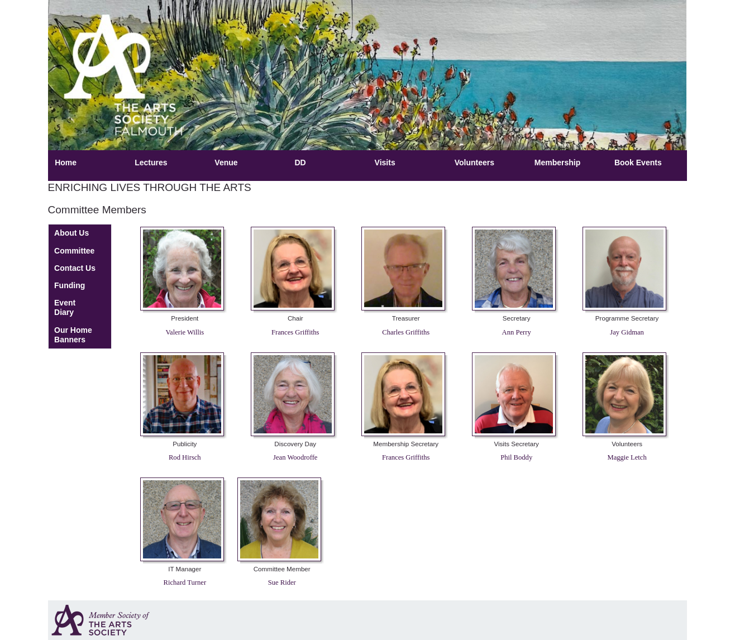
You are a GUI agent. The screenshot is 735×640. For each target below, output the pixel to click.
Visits (385, 162)
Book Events (638, 162)
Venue (225, 162)
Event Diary (64, 307)
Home (66, 162)
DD (300, 162)
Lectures (151, 162)
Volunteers (474, 162)
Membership (557, 162)
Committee (74, 250)
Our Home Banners (73, 335)
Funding (69, 285)
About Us (71, 232)
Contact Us (75, 268)
